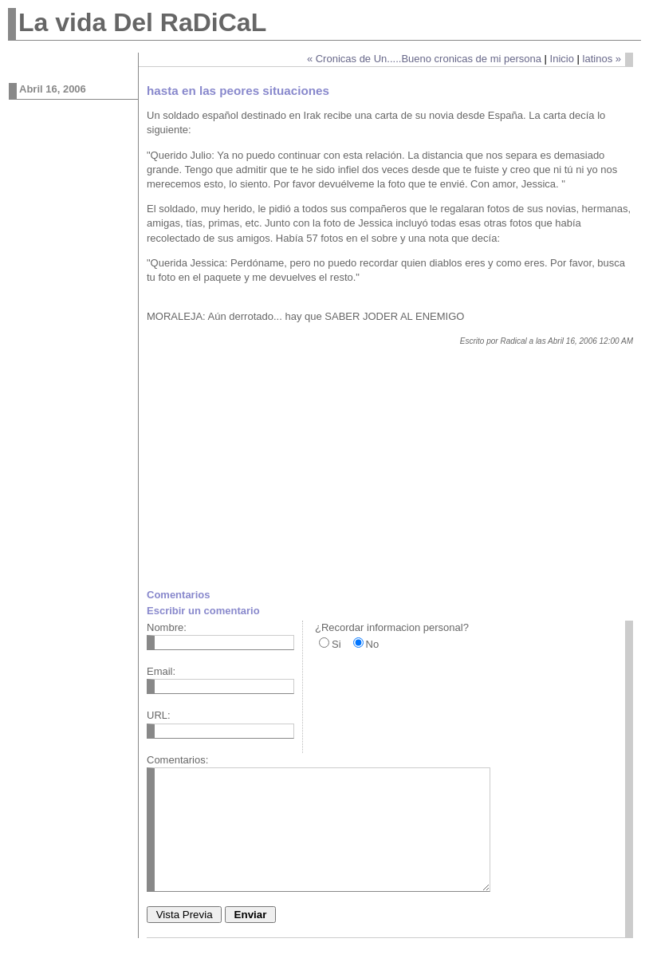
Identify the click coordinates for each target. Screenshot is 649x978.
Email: (161, 671)
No (373, 644)
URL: (159, 715)
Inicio (562, 59)
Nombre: (167, 627)
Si (336, 644)
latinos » (602, 59)
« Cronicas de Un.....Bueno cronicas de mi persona (424, 59)
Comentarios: (177, 760)
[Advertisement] (281, 473)
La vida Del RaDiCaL (142, 22)
